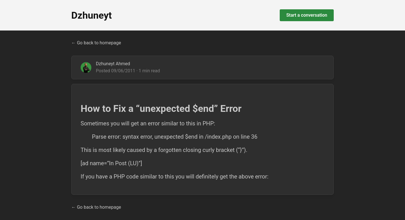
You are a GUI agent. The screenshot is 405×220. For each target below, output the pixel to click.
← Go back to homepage (96, 42)
